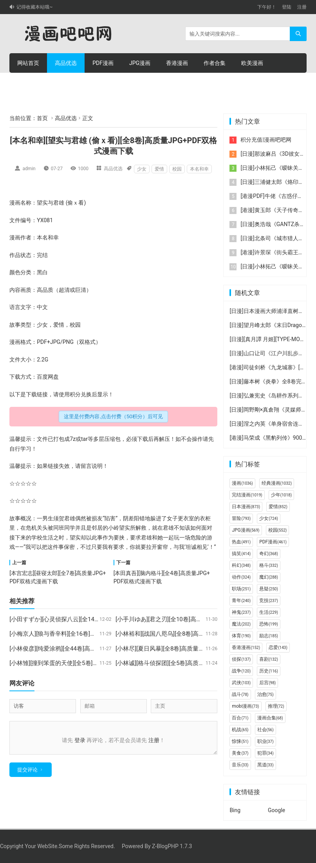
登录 (79, 740)
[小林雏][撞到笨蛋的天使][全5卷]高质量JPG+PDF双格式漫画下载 (92, 663)
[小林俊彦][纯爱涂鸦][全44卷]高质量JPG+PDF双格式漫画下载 (88, 648)
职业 (265, 741)
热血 (241, 542)
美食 (240, 753)
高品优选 (66, 63)
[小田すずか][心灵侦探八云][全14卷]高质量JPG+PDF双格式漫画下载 (97, 619)
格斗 (268, 565)
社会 (265, 729)
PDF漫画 (103, 63)
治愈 (265, 694)
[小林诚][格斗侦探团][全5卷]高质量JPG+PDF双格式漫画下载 (193, 663)
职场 (241, 589)
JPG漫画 (139, 63)
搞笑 (241, 553)
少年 (281, 495)
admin (28, 168)
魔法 (241, 624)
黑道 (265, 765)
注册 (302, 7)
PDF (42, 342)
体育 (241, 635)
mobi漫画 (245, 706)
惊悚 (240, 741)
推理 (276, 706)
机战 (240, 729)
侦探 (241, 659)
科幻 (241, 565)
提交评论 (27, 774)
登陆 (286, 7)
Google (276, 810)
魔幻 (268, 577)
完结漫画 (247, 495)
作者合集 (215, 63)
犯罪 (265, 753)
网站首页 (28, 63)
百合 (240, 718)
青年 (241, 600)
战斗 (240, 694)
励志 (268, 635)
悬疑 (268, 589)
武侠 (241, 682)
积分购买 (66, 82)
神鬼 (241, 612)
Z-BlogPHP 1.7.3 (172, 846)
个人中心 (141, 82)
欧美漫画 (252, 63)
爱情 (159, 169)
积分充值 (103, 82)
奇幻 (268, 553)
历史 (268, 671)
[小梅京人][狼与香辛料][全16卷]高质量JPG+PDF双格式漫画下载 (91, 633)
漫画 (14, 203)
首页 (42, 118)
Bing (234, 810)
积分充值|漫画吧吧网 (265, 140)
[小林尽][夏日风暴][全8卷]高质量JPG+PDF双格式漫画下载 (190, 648)
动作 (241, 577)
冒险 (241, 518)
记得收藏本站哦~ (34, 7)
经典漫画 (277, 483)
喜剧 (268, 659)
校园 (177, 169)
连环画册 (28, 82)
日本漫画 (246, 506)
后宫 (267, 682)
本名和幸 (199, 169)
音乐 (240, 765)
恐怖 (268, 624)
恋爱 (278, 647)
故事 (14, 325)
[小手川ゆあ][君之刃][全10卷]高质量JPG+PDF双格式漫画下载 (195, 619)
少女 (141, 169)
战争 (241, 671)
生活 (47, 537)
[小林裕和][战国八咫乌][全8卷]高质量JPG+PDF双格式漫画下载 (196, 633)
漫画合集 (270, 718)
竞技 (268, 600)
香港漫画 (177, 63)
